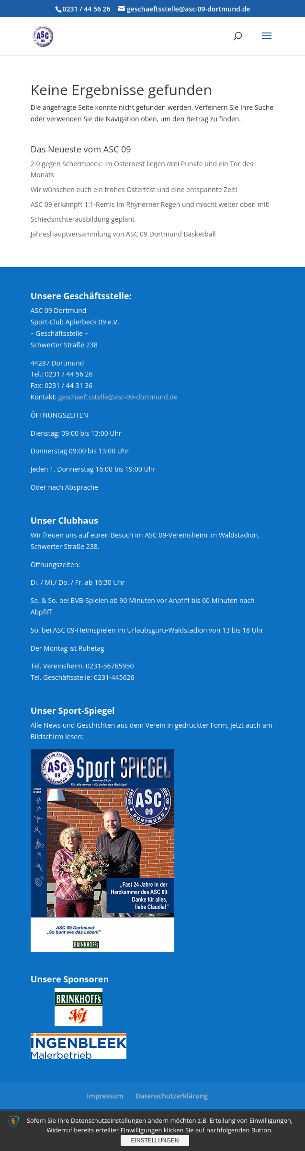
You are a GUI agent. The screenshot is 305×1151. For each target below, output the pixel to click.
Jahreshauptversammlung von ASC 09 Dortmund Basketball (123, 233)
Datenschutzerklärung (171, 1095)
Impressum (105, 1095)
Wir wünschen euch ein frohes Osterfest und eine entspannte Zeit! (134, 189)
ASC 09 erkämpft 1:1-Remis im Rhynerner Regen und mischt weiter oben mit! (150, 204)
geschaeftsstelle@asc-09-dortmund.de (118, 396)
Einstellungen (155, 1140)
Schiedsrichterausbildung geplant (83, 219)
